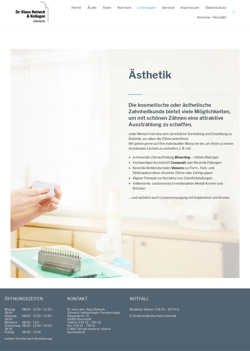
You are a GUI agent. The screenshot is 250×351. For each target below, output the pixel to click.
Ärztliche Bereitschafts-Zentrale (154, 316)
